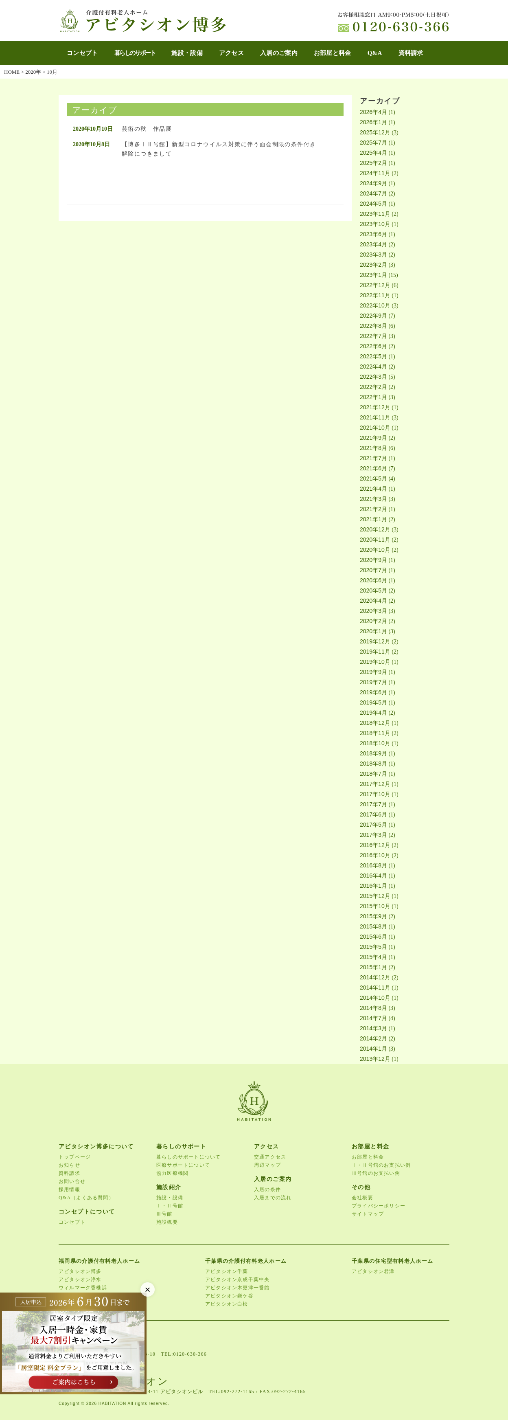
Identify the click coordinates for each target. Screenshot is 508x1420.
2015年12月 (375, 896)
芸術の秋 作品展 (147, 129)
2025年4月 (373, 152)
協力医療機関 (172, 1173)
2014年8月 (373, 1008)
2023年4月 (373, 244)
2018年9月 (373, 753)
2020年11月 (375, 539)
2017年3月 (373, 835)
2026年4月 (373, 112)
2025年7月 (373, 142)
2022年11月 (375, 295)
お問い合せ (72, 1181)
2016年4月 (373, 875)
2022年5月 (373, 356)
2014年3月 (373, 1028)
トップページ (75, 1157)
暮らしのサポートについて (188, 1157)
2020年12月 (375, 529)
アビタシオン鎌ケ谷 (229, 1296)
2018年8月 (373, 763)
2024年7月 (373, 193)
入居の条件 (267, 1189)
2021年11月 (375, 417)
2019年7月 (373, 682)
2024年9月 (373, 183)
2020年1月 (373, 631)
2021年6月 (373, 468)
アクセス (231, 53)
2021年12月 (375, 407)
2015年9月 (373, 916)
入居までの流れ (272, 1198)
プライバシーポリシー (378, 1206)
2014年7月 (373, 1018)
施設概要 (167, 1222)
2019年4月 (373, 712)
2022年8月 (373, 326)
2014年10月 (375, 997)
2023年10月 (375, 224)
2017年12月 (375, 784)
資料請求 (411, 53)
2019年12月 (375, 641)
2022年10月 (375, 305)
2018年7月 (373, 773)
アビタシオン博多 (80, 1271)
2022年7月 (373, 336)
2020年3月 (373, 611)
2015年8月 (373, 926)
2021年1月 (373, 519)
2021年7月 (373, 458)
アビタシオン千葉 (226, 1271)
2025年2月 (373, 163)
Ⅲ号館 (164, 1214)
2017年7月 (373, 804)
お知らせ (69, 1165)
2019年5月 (373, 702)
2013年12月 (375, 1059)
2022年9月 (373, 315)
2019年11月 (375, 651)
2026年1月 (373, 122)
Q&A (375, 53)
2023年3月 (373, 254)
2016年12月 (375, 845)
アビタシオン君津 (373, 1271)
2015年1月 (373, 967)
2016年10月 (375, 855)
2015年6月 (373, 936)
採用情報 (69, 1189)
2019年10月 (375, 661)
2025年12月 (375, 132)
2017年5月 (373, 824)
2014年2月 (373, 1038)
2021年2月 (373, 509)
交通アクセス (270, 1157)
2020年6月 (373, 580)
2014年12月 (375, 977)
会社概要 (362, 1198)
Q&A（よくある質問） (86, 1198)
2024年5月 (373, 203)
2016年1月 (373, 885)
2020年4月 (373, 600)
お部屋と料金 (332, 53)
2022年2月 (373, 387)
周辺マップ (267, 1165)
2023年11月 (375, 214)
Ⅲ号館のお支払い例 (376, 1173)
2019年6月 (373, 692)
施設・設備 (187, 53)
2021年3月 (373, 499)
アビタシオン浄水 (80, 1279)
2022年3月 (373, 376)
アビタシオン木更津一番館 (237, 1288)
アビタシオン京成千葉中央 (237, 1279)
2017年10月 (375, 794)
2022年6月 (373, 346)
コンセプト (82, 53)
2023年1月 (373, 275)
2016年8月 (373, 865)
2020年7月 (373, 570)
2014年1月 (373, 1048)
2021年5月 (373, 478)
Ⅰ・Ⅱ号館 (169, 1206)
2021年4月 (373, 488)
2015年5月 (373, 947)
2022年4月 (373, 366)
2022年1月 (373, 397)
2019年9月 (373, 672)
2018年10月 (375, 743)
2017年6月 (373, 814)
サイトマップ (368, 1214)
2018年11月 (375, 733)
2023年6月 (373, 234)
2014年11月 (375, 987)
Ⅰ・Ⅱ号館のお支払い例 (381, 1165)
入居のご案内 (279, 53)
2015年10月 (375, 906)
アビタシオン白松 (226, 1304)
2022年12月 (375, 285)
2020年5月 (373, 590)
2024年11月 (375, 173)
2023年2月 (373, 264)
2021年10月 (375, 427)
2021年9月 (373, 438)
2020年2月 (373, 621)
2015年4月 (373, 957)
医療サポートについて (183, 1165)
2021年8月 (373, 448)
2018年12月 (375, 723)
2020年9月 (373, 560)
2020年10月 (375, 549)
